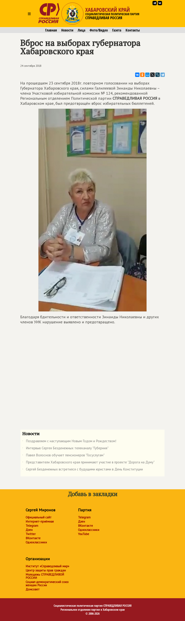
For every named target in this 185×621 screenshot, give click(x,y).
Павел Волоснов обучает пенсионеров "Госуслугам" (63, 455)
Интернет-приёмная (40, 521)
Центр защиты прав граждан (46, 570)
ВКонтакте (33, 538)
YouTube (83, 534)
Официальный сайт (38, 517)
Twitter (31, 534)
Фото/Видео (99, 30)
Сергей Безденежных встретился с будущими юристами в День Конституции (82, 470)
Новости (67, 30)
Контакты (133, 30)
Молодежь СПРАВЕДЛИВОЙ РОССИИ (45, 576)
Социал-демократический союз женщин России (47, 583)
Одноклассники (36, 542)
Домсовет (33, 589)
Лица (81, 30)
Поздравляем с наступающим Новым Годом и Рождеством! (69, 441)
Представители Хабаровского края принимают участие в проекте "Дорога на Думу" (88, 463)
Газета (116, 30)
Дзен (29, 529)
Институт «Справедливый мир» (47, 566)
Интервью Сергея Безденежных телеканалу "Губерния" (65, 448)
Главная (51, 30)
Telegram (32, 525)
